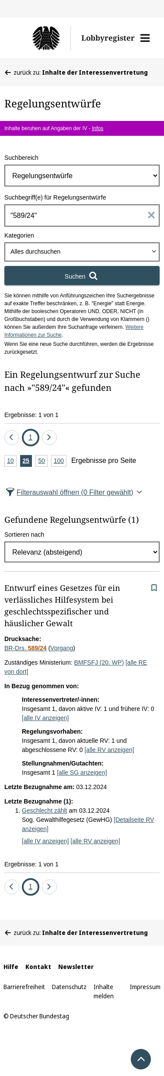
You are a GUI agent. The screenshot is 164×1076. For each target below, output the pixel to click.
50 (43, 461)
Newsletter (76, 966)
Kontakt (38, 966)
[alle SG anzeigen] (82, 772)
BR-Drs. (25, 648)
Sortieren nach (24, 534)
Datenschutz (69, 987)
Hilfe (10, 966)
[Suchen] (82, 275)
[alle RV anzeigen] (109, 749)
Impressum (145, 987)
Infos (97, 128)
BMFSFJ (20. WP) (99, 662)
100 (60, 461)
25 (27, 461)
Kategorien (19, 235)
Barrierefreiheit (24, 987)
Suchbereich (21, 157)
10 (12, 461)
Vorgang (61, 648)
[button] (145, 38)
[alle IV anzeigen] (45, 717)
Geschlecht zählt (44, 810)
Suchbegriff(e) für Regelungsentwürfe (55, 197)
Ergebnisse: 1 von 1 (31, 414)
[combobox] (82, 252)
